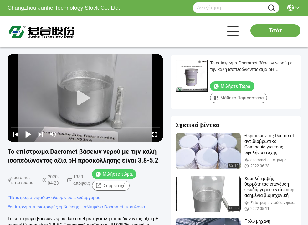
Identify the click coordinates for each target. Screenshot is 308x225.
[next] (40, 134)
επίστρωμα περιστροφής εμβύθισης (44, 206)
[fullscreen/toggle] (154, 134)
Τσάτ (275, 31)
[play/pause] (28, 134)
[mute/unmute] (53, 134)
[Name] (271, 8)
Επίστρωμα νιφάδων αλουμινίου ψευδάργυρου (55, 197)
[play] (85, 98)
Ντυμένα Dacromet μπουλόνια (115, 206)
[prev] (15, 134)
